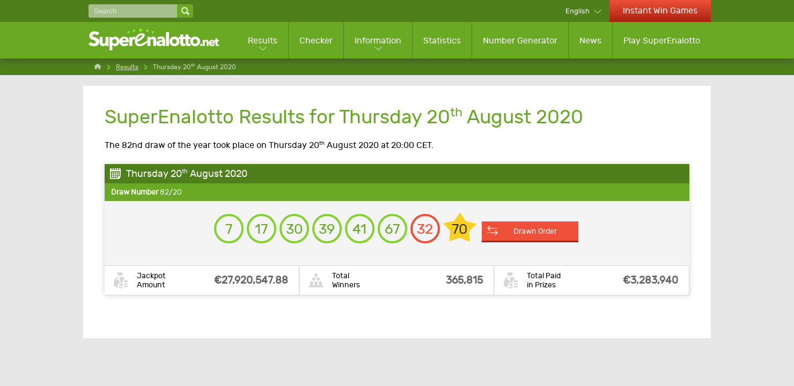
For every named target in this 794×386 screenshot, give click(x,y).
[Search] (133, 11)
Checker (316, 40)
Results (262, 40)
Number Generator (520, 40)
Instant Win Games (660, 10)
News (590, 40)
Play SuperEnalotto (661, 40)
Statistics (442, 40)
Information (378, 40)
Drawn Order (535, 231)
